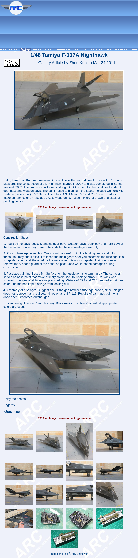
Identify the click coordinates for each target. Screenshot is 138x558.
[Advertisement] (85, 23)
